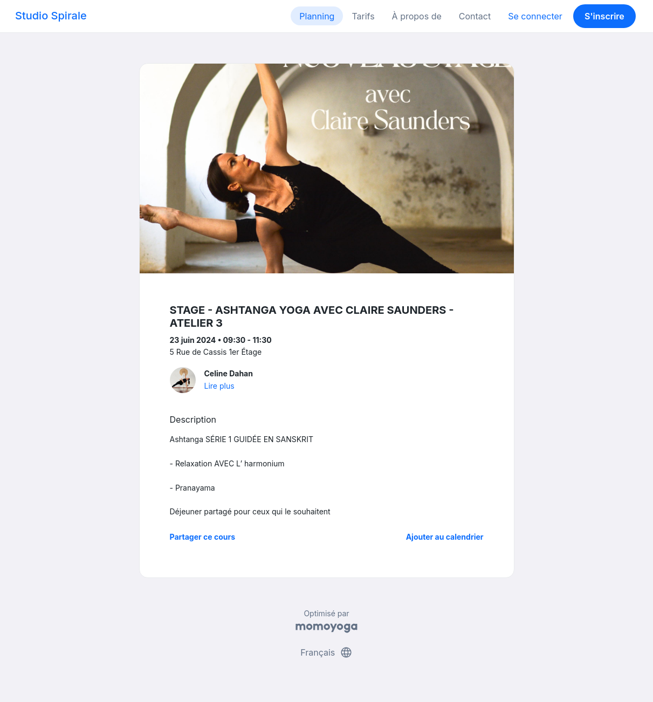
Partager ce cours (203, 536)
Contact (475, 16)
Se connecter (535, 16)
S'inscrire (604, 16)
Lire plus (219, 385)
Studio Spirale (51, 15)
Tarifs (363, 16)
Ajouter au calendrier (445, 536)
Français (326, 652)
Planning (316, 16)
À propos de (417, 16)
